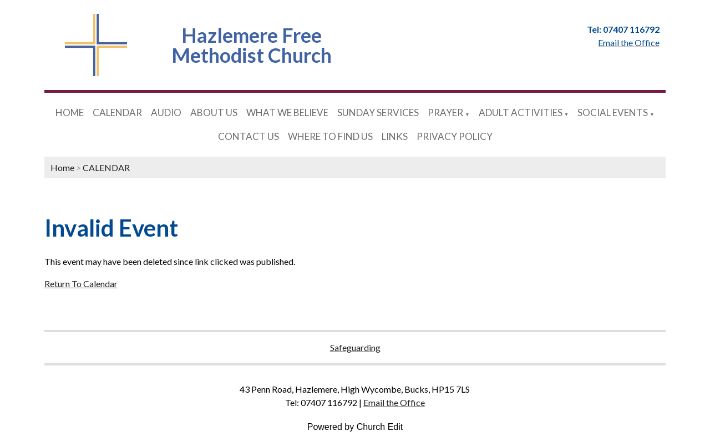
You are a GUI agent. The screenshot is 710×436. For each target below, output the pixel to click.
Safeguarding (355, 347)
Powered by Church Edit (355, 427)
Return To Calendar (81, 283)
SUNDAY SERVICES (378, 112)
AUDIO (166, 112)
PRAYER (445, 112)
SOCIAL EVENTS (612, 112)
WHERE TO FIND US (330, 136)
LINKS (395, 136)
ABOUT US (213, 112)
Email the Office (394, 402)
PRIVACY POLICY (455, 136)
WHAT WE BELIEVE (287, 112)
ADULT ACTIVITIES (520, 112)
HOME (69, 112)
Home (62, 167)
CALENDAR (117, 112)
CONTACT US (248, 136)
